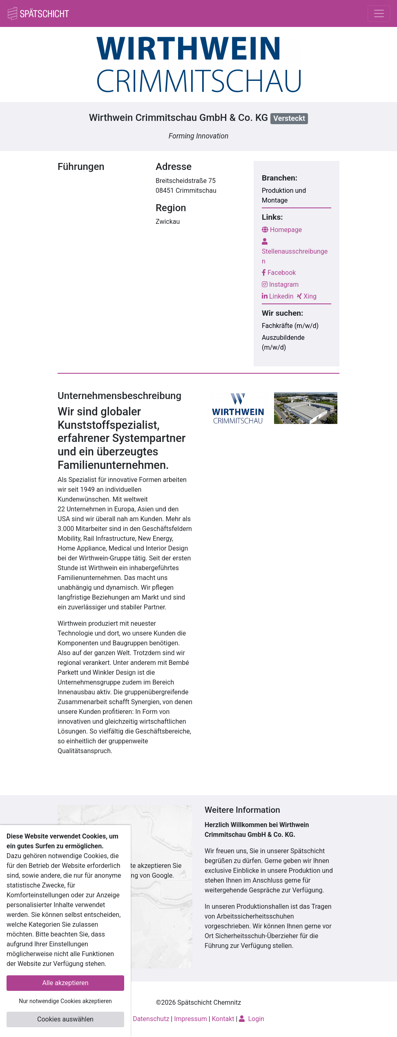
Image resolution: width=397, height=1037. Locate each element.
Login (251, 1019)
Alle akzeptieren (65, 983)
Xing (307, 296)
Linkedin (278, 296)
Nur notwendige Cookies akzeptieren (65, 1001)
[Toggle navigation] (379, 13)
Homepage (282, 230)
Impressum (190, 1019)
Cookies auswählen (65, 1019)
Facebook (279, 273)
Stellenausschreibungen (295, 252)
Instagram (280, 284)
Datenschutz (151, 1019)
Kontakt (223, 1019)
